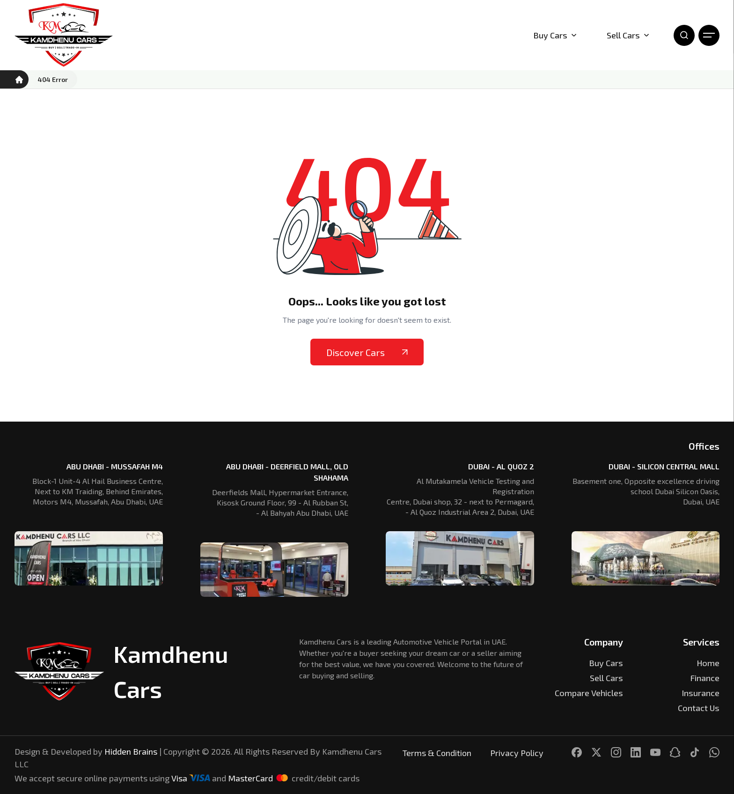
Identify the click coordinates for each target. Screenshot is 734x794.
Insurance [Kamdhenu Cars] (700, 693)
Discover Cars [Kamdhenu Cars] (367, 352)
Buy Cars (555, 35)
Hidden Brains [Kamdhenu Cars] (130, 751)
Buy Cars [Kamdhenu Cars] (606, 663)
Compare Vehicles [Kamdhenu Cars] (589, 693)
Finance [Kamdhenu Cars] (704, 678)
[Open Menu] (708, 35)
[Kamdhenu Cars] (64, 35)
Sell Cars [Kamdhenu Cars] (628, 35)
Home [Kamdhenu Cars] (708, 663)
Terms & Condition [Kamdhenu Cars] (437, 753)
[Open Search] (684, 35)
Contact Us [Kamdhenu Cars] (698, 708)
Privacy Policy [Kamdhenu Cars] (516, 753)
